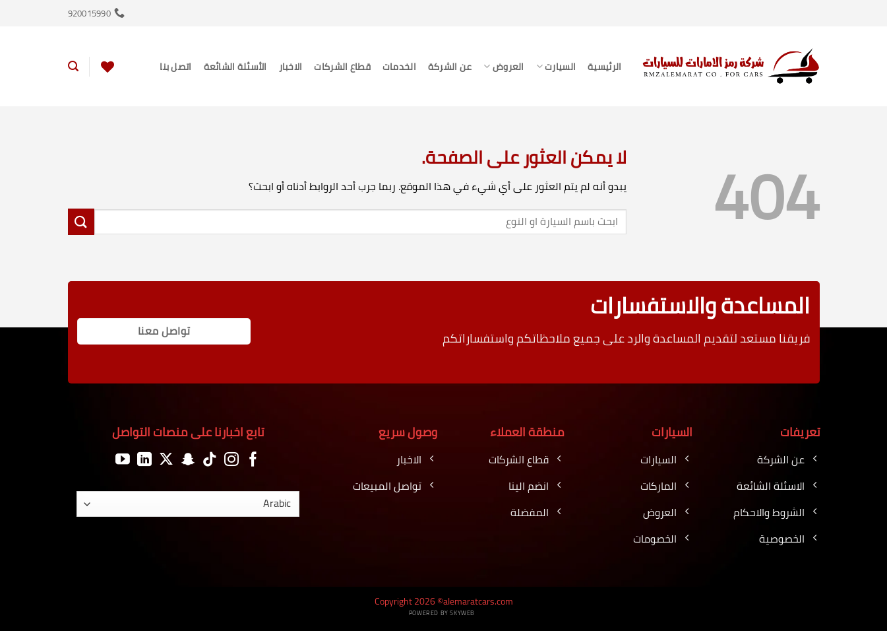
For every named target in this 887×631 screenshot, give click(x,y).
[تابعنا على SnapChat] (188, 459)
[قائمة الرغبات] (107, 66)
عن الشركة (450, 66)
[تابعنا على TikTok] (209, 459)
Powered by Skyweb (442, 612)
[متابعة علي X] (166, 459)
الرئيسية (604, 66)
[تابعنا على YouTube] (122, 459)
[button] (73, 66)
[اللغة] (187, 504)
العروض (503, 66)
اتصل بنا (175, 66)
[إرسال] (81, 221)
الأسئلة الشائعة (235, 66)
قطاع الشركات (342, 66)
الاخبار (291, 66)
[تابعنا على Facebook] (253, 459)
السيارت (556, 66)
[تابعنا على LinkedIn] (144, 459)
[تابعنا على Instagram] (231, 459)
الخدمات (399, 66)
